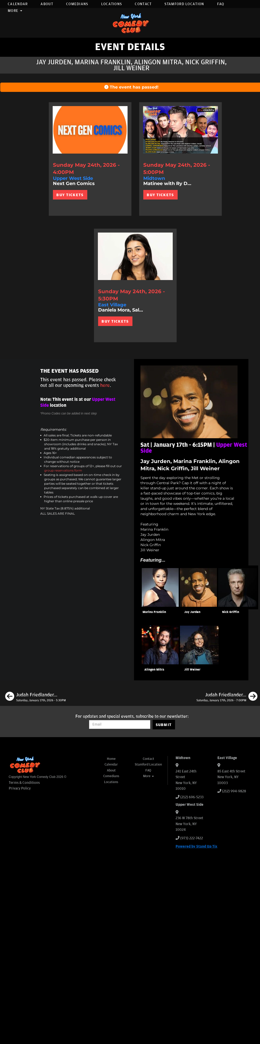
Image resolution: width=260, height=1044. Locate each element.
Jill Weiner (192, 670)
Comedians (77, 4)
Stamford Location (184, 4)
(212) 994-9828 (234, 791)
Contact (143, 4)
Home (111, 759)
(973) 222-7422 (191, 838)
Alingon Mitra (154, 670)
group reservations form (63, 470)
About (47, 4)
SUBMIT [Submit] (164, 724)
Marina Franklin (154, 612)
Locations (111, 4)
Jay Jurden (192, 612)
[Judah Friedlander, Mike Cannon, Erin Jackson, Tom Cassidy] (226, 697)
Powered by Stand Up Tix (196, 846)
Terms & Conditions (24, 782)
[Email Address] (119, 724)
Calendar (18, 4)
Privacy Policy (20, 788)
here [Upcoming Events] (105, 385)
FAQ (220, 4)
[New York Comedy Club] (130, 23)
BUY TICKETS (69, 195)
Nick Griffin (230, 612)
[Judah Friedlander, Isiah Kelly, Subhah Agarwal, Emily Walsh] (35, 697)
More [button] (15, 11)
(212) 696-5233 (191, 797)
